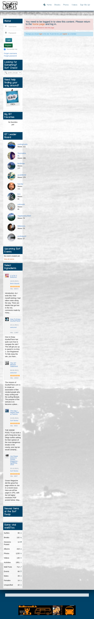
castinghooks (23, 144)
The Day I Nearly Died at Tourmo (14, 412)
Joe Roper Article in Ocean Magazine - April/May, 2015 (14, 460)
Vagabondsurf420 (24, 216)
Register (8, 45)
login (40, 34)
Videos (74, 5)
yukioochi (21, 204)
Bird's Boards (14, 283)
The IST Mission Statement (14, 364)
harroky (20, 184)
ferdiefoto (21, 163)
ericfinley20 (22, 236)
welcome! (13, 327)
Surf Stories (14, 420)
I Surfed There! (10, 5)
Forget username (10, 53)
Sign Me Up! (85, 5)
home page (39, 24)
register (64, 34)
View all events (9, 259)
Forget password (10, 56)
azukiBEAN (22, 175)
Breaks (57, 5)
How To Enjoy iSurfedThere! (15, 320)
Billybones (21, 226)
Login (9, 40)
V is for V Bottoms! (13, 276)
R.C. (19, 194)
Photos (66, 5)
